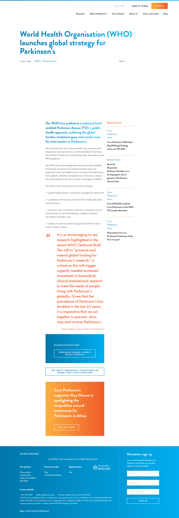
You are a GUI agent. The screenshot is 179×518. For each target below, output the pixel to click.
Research (80, 13)
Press (46, 472)
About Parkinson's (98, 13)
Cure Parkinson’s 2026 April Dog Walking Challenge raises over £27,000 (120, 145)
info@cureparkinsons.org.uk (45, 495)
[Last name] (143, 483)
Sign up (143, 501)
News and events (151, 13)
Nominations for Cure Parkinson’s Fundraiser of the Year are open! (120, 236)
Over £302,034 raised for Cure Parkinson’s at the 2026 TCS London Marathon (120, 207)
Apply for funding (140, 5)
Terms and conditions (28, 478)
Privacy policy (25, 472)
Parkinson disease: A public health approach (75, 353)
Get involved (118, 13)
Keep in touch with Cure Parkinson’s (34, 511)
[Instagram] (22, 459)
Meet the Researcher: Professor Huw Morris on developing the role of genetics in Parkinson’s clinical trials (118, 173)
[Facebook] (20, 459)
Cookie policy (25, 475)
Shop (165, 13)
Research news (50, 61)
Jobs (70, 472)
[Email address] (143, 492)
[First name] (143, 473)
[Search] (119, 6)
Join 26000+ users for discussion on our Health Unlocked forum (72, 459)
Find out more (66, 427)
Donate (159, 6)
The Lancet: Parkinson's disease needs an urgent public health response (75, 371)
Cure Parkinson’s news (112, 134)
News (37, 61)
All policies (24, 480)
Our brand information (53, 475)
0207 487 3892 (27, 495)
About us (133, 13)
